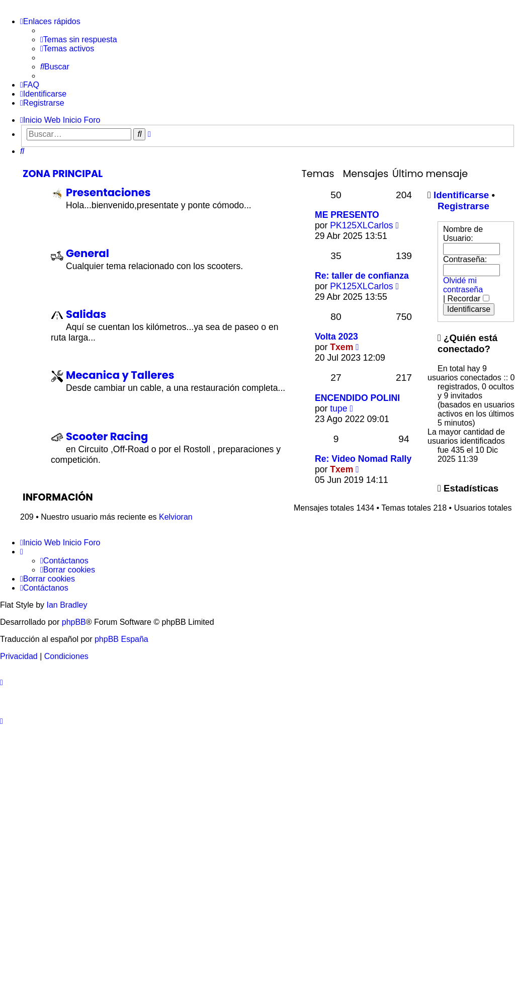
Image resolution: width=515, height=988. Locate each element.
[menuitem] (78, 39)
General (87, 253)
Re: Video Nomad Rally (363, 459)
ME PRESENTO (347, 215)
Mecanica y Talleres (120, 375)
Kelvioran (176, 517)
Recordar (468, 298)
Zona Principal (63, 174)
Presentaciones (108, 192)
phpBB (74, 622)
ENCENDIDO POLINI (357, 398)
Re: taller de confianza (362, 276)
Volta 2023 (336, 337)
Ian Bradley (66, 605)
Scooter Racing (107, 436)
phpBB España (121, 639)
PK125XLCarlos (361, 225)
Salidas (86, 314)
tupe (338, 408)
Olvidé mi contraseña (463, 285)
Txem (341, 347)
